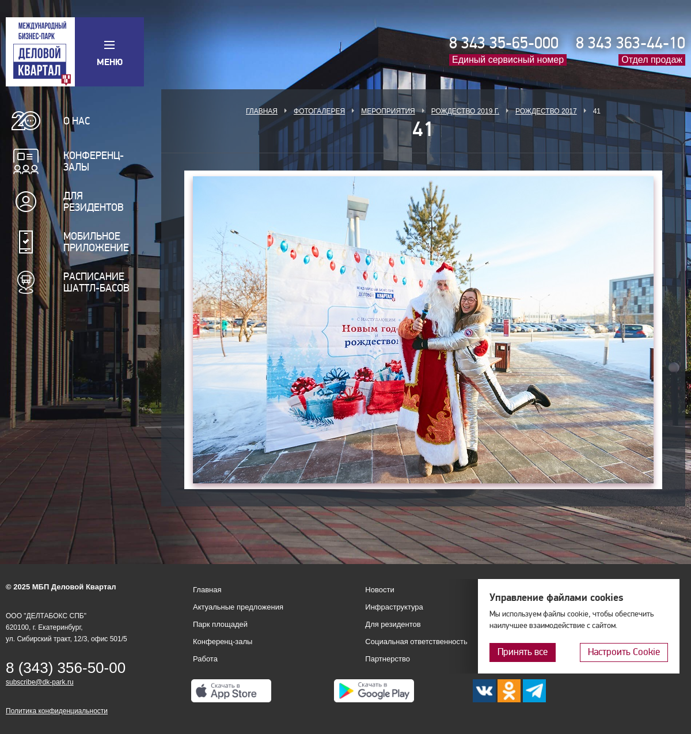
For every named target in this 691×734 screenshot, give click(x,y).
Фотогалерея (319, 111)
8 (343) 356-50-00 (66, 668)
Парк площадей (220, 624)
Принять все (523, 652)
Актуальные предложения (238, 607)
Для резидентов (93, 202)
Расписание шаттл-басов (96, 282)
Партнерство (387, 658)
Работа (205, 658)
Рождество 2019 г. (465, 111)
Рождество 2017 (546, 111)
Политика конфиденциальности (57, 711)
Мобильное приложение (96, 242)
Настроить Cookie (624, 652)
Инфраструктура (394, 607)
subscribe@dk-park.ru (40, 682)
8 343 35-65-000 (504, 43)
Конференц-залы (93, 161)
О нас (76, 121)
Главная (262, 111)
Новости (379, 589)
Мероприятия (388, 111)
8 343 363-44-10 (630, 43)
